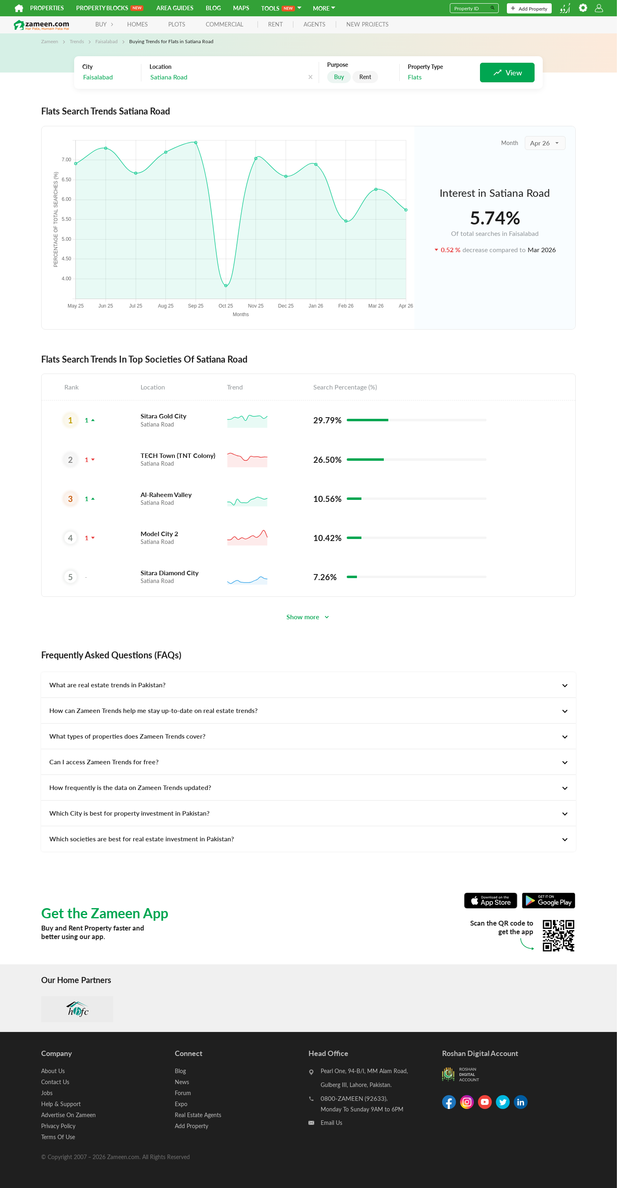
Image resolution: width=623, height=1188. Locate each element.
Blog (213, 8)
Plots (176, 24)
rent (275, 24)
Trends (77, 41)
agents (315, 24)
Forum (183, 1093)
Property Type (425, 67)
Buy (339, 77)
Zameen (49, 41)
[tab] (308, 684)
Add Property (529, 8)
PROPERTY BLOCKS (109, 8)
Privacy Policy (58, 1126)
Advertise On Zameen (68, 1115)
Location (161, 67)
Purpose (337, 65)
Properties (47, 8)
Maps (241, 8)
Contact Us (55, 1082)
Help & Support (61, 1104)
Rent (365, 77)
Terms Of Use (58, 1137)
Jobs (47, 1093)
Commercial (224, 24)
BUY (104, 24)
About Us (53, 1071)
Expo (181, 1104)
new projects (367, 24)
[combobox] (190, 77)
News (182, 1082)
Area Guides (175, 8)
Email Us (331, 1122)
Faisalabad (106, 41)
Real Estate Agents (198, 1115)
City (87, 67)
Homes (137, 24)
